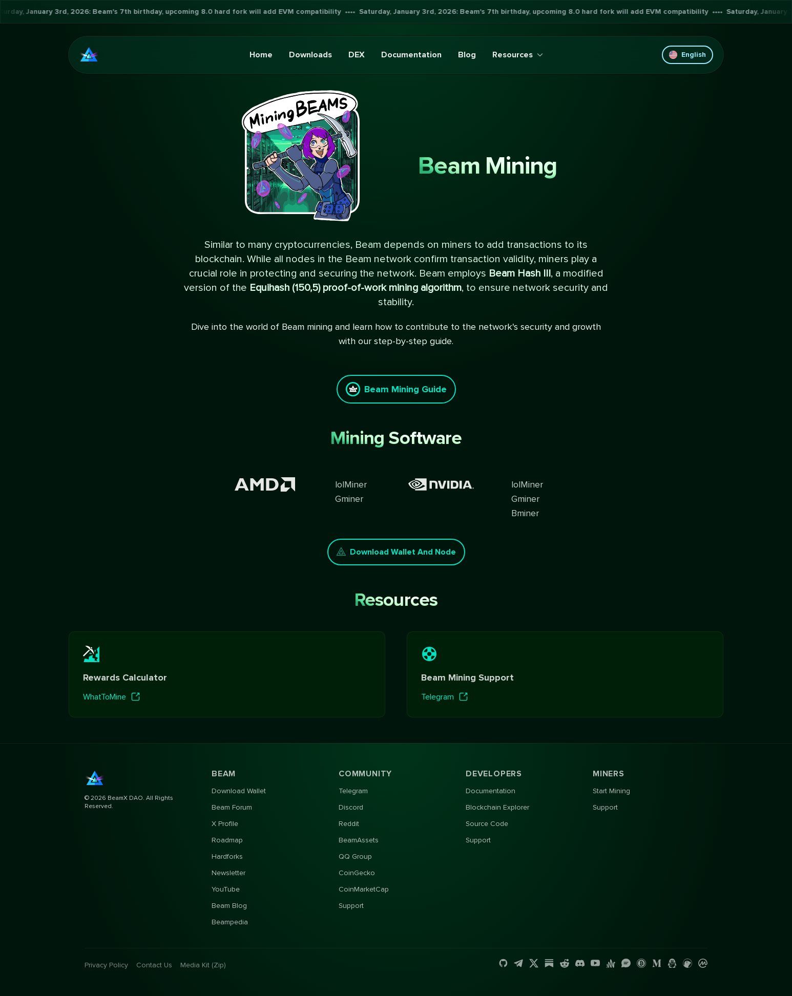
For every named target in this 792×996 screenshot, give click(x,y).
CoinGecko (357, 872)
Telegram (353, 791)
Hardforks (227, 856)
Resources (517, 55)
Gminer (349, 498)
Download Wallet (239, 791)
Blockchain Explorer (497, 807)
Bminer (525, 513)
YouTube (226, 889)
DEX (356, 55)
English (687, 54)
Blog (467, 55)
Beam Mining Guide (396, 389)
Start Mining (611, 791)
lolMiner (351, 484)
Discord (351, 807)
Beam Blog (229, 905)
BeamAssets (359, 840)
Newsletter (228, 872)
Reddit (349, 823)
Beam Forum (232, 807)
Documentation (411, 55)
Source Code (487, 823)
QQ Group (355, 856)
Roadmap (227, 840)
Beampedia (230, 922)
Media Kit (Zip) (203, 965)
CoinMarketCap (364, 889)
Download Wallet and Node (396, 552)
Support (351, 905)
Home (261, 55)
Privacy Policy (106, 965)
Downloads (310, 55)
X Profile (225, 823)
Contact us (154, 965)
